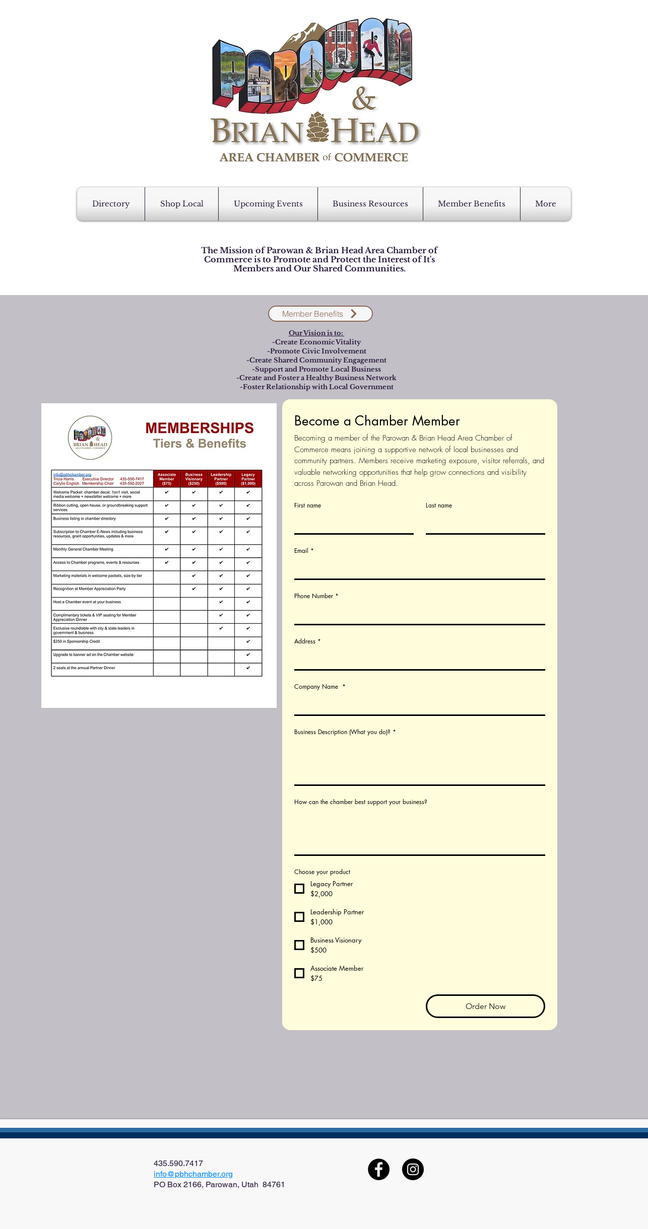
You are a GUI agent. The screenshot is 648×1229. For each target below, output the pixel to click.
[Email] (416, 568)
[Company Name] (416, 704)
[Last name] (482, 523)
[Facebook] (379, 1169)
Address (307, 641)
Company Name (320, 686)
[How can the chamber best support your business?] (419, 832)
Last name (439, 505)
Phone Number (316, 596)
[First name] (351, 523)
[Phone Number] (416, 614)
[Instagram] (413, 1169)
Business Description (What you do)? (345, 732)
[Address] (416, 659)
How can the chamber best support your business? (360, 802)
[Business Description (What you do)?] (419, 762)
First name (307, 505)
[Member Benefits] (320, 314)
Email (304, 550)
